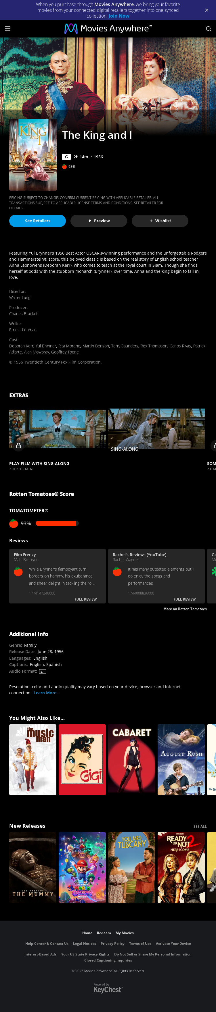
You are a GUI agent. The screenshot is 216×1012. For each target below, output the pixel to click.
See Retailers (37, 220)
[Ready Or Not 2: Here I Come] (181, 867)
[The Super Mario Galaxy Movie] (82, 867)
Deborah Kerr (21, 346)
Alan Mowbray (36, 352)
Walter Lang (19, 297)
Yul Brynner (46, 346)
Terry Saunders (124, 346)
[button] (57, 429)
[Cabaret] (131, 759)
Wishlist (160, 220)
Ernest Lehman (23, 329)
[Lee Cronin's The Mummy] (32, 867)
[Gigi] (82, 759)
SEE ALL (200, 826)
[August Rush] (181, 759)
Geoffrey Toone (65, 352)
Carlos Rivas (180, 346)
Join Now (119, 16)
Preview (99, 220)
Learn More (45, 692)
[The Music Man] (32, 759)
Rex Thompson (154, 346)
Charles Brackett (24, 313)
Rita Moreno (69, 346)
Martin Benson (96, 346)
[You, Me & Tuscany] (131, 867)
